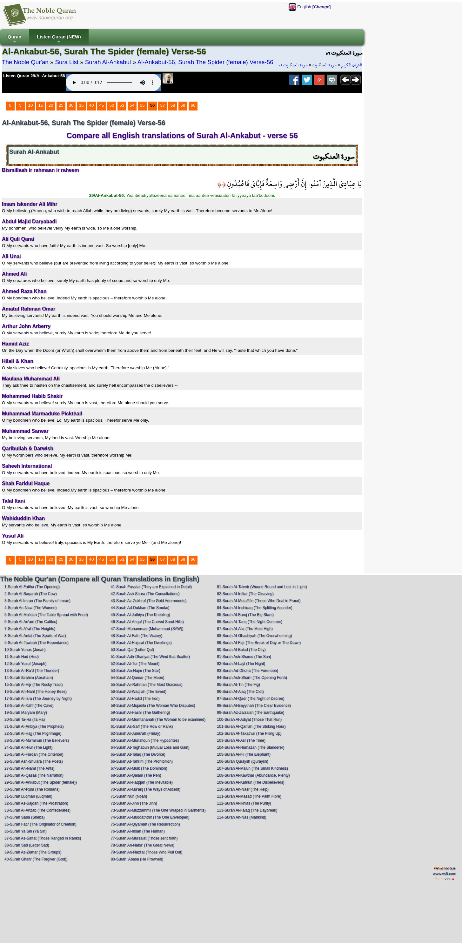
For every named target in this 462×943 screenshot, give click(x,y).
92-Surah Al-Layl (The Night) (241, 663)
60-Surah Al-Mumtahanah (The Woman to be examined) (158, 719)
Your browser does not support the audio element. (113, 82)
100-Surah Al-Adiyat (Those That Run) (249, 719)
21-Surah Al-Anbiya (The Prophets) (34, 726)
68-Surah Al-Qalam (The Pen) (136, 775)
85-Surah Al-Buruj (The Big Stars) (245, 614)
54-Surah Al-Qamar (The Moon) (137, 677)
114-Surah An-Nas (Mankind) (241, 817)
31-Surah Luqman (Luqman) (28, 796)
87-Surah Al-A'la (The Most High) (245, 628)
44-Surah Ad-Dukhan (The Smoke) (140, 607)
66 (193, 105)
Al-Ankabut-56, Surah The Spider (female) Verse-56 (205, 62)
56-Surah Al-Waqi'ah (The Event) (138, 691)
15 (40, 105)
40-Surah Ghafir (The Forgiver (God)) (36, 859)
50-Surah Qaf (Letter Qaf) (132, 649)
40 (91, 105)
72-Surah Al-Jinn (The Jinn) (134, 803)
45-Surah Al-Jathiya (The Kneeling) (140, 614)
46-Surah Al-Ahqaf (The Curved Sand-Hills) (147, 621)
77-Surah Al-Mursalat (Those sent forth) (144, 838)
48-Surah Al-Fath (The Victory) (137, 635)
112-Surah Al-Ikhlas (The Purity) (244, 803)
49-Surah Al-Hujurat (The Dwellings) (141, 642)
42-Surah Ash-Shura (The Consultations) (145, 594)
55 (142, 105)
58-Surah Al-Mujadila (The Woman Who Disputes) (153, 705)
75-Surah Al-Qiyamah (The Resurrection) (145, 824)
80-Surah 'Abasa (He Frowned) (137, 859)
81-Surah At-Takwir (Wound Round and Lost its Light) (262, 587)
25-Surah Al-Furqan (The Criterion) (33, 754)
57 (162, 105)
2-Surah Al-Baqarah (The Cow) (30, 594)
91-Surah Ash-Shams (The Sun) (244, 656)
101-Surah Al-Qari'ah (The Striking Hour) (251, 726)
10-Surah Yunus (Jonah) (25, 649)
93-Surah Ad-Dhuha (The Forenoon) (247, 670)
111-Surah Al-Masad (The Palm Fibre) (249, 796)
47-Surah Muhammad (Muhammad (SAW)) (147, 628)
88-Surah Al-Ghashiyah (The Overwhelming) (254, 635)
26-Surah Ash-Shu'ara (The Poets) (33, 761)
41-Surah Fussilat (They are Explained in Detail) (151, 587)
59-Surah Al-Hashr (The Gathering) (140, 712)
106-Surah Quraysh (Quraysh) (242, 761)
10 (30, 105)
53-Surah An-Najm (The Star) (135, 670)
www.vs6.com (444, 874)
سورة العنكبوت (324, 65)
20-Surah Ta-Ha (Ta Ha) (24, 719)
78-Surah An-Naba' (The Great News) (142, 845)
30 (71, 105)
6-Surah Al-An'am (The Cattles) (30, 621)
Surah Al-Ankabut (108, 62)
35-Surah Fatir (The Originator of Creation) (40, 824)
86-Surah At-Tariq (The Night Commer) (249, 621)
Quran (14, 39)
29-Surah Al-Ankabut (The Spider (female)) (40, 782)
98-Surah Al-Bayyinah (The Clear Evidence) (254, 705)
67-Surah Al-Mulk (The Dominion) (139, 768)
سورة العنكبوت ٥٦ (293, 65)
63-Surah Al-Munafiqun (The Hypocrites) (145, 740)
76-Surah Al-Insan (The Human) (138, 831)
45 (101, 105)
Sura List (66, 62)
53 (122, 105)
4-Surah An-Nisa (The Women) (30, 607)
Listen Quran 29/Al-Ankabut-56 (34, 75)
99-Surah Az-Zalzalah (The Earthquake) (250, 712)
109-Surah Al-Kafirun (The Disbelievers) (250, 782)
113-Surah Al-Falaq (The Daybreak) (247, 810)
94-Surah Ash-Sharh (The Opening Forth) (252, 677)
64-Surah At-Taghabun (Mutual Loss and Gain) (150, 747)
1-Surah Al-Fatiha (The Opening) (32, 587)
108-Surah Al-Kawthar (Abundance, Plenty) (253, 775)
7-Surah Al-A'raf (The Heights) (29, 628)
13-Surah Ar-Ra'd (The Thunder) (31, 670)
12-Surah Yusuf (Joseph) (25, 663)
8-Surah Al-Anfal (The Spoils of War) (35, 635)
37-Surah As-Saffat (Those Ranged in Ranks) (42, 838)
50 (112, 105)
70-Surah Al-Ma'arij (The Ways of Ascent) (145, 789)
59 (183, 105)
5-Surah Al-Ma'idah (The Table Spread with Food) (46, 614)
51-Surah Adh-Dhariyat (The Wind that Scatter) (150, 656)
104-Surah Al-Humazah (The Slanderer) (250, 747)
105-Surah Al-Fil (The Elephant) (244, 754)
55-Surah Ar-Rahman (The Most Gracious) (147, 684)
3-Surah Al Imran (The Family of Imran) (37, 601)
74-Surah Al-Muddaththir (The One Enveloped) (150, 817)
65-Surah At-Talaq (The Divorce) (138, 754)
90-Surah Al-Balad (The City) (241, 649)
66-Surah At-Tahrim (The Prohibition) (142, 761)
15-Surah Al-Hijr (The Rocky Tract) (33, 684)
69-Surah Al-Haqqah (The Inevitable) (142, 782)
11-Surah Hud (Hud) (21, 656)
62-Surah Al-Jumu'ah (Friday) (135, 733)
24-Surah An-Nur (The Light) (28, 747)
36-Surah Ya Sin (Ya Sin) (25, 831)
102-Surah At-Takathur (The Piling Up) (249, 733)
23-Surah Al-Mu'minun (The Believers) (36, 740)
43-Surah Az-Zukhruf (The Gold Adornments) (149, 601)
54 (132, 105)
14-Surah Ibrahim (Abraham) (28, 677)
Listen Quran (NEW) (59, 39)
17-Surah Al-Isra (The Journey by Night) (38, 698)
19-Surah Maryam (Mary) (25, 712)
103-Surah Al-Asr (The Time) (241, 740)
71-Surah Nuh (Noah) (129, 796)
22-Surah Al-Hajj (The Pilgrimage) (32, 733)
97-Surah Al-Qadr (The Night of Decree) (250, 698)
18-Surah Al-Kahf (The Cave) (29, 705)
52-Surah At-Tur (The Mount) (135, 663)
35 (81, 105)
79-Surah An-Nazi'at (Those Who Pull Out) (147, 852)
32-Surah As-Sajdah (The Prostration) (36, 803)
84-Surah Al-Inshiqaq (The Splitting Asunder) (254, 607)
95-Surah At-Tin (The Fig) (238, 684)
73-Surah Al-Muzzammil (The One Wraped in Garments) (158, 810)
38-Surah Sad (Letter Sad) (26, 845)
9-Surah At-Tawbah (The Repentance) (36, 642)
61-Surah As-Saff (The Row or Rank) (142, 726)
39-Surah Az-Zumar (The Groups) (32, 852)
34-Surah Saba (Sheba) (24, 817)
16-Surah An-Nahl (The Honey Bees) (35, 691)
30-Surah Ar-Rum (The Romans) (31, 789)
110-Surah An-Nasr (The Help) (243, 789)
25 (61, 105)
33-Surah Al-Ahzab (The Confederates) (37, 810)
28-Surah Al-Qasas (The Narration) (34, 775)
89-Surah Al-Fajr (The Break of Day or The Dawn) (259, 642)
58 (173, 105)
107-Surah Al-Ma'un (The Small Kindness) (252, 768)
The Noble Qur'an (25, 62)
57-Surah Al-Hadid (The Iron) (135, 698)
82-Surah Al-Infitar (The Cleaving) (245, 594)
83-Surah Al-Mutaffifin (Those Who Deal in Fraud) (258, 601)
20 (51, 105)
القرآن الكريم (351, 65)
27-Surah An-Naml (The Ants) (29, 768)
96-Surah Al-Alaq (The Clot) (240, 691)
